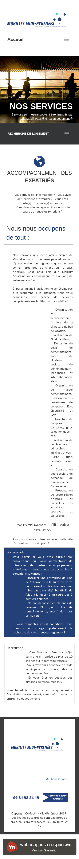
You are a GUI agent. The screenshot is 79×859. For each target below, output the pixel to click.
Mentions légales (57, 779)
